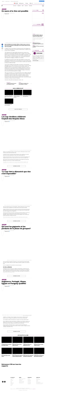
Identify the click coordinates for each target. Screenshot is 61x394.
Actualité (14, 5)
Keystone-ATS (7, 176)
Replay (26, 3)
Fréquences (20, 380)
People (37, 381)
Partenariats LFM (21, 383)
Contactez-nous (7, 1)
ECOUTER (16, 3)
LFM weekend (29, 383)
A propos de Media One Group (14, 1)
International (12, 383)
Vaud (11, 381)
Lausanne (12, 380)
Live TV (31, 3)
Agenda (37, 380)
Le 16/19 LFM (29, 382)
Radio (22, 5)
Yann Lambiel (29, 380)
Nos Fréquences (38, 382)
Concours (30, 5)
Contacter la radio (21, 381)
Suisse (11, 382)
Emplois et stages (21, 382)
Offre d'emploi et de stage (39, 383)
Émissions (19, 5)
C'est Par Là (29, 381)
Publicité (3, 1)
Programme (22, 3)
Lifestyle (26, 5)
